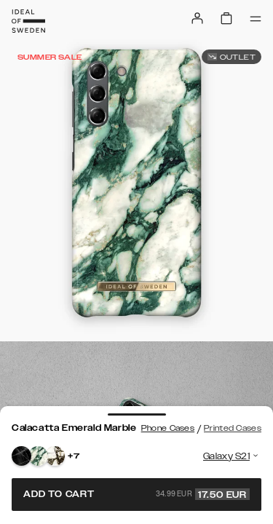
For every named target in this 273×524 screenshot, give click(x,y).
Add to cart (136, 494)
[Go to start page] (28, 21)
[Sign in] (197, 18)
